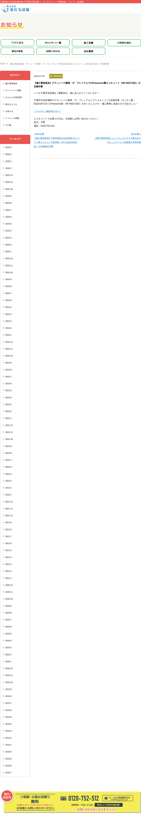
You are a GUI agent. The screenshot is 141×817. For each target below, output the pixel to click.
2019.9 (8, 643)
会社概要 (47, 779)
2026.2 (8, 156)
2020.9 (8, 566)
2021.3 (8, 528)
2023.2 (8, 387)
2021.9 (8, 489)
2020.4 (8, 599)
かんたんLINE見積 (12, 96)
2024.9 (8, 265)
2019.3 (8, 682)
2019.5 (8, 669)
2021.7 (8, 502)
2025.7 (8, 201)
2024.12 (8, 246)
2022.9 (8, 419)
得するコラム (10, 102)
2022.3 (8, 451)
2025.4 (8, 220)
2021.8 (8, 496)
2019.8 (8, 650)
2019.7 (8, 656)
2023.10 (8, 335)
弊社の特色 (8, 779)
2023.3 (8, 380)
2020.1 (8, 618)
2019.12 (8, 624)
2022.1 (8, 464)
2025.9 (8, 188)
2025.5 (8, 214)
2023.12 (8, 323)
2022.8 (8, 425)
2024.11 (8, 252)
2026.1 (8, 162)
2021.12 (8, 470)
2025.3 (8, 226)
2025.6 (8, 207)
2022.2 (8, 457)
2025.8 (8, 194)
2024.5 (8, 291)
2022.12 (8, 400)
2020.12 (8, 547)
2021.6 (8, 509)
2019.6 (8, 663)
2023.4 (8, 374)
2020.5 (8, 592)
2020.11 (8, 554)
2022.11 (8, 406)
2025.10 (8, 181)
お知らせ (9, 108)
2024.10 (8, 258)
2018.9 (8, 701)
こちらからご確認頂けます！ (47, 110)
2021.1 (8, 541)
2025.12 (8, 169)
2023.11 (8, 329)
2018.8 (8, 708)
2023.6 (8, 361)
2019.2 (8, 688)
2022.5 (8, 438)
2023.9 (8, 342)
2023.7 (8, 355)
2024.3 (8, 303)
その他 (8, 121)
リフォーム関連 (11, 115)
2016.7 (8, 720)
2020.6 (8, 586)
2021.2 (8, 534)
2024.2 (8, 310)
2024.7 (8, 278)
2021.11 (8, 477)
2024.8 (8, 271)
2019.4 (8, 676)
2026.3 (8, 149)
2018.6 (8, 714)
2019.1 (8, 695)
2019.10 (8, 637)
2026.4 (8, 143)
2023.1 (8, 393)
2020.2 (8, 611)
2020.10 (8, 560)
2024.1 (8, 316)
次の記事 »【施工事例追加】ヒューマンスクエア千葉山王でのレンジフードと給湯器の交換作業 (117, 136)
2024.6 (8, 284)
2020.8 (8, 573)
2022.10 (8, 412)
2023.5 (8, 368)
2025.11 (8, 175)
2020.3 (8, 605)
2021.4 (8, 522)
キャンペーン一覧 (11, 775)
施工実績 (27, 775)
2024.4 (8, 297)
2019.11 (8, 631)
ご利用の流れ (49, 775)
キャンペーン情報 (12, 89)
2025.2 (8, 233)
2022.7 (8, 432)
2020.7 (8, 579)
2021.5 (8, 515)
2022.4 (8, 445)
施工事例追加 (10, 83)
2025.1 (8, 239)
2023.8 (8, 348)
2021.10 (8, 483)
